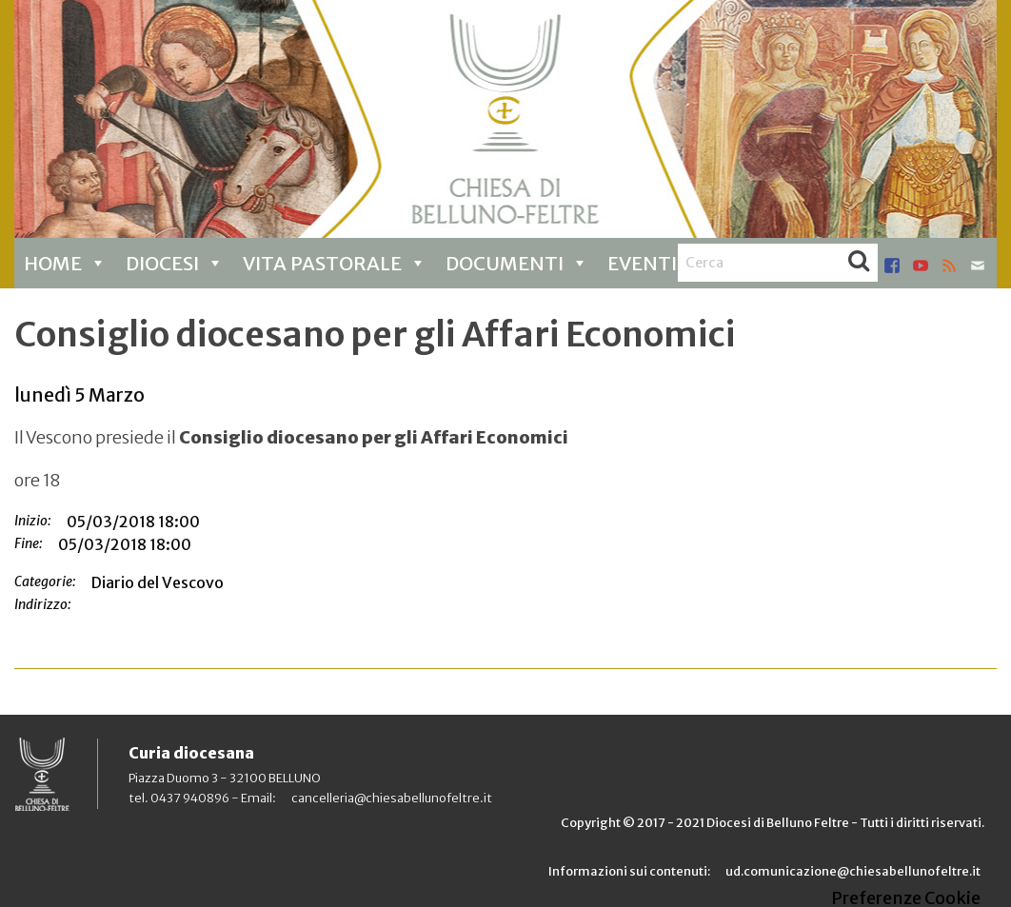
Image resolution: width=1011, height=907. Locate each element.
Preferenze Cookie (906, 898)
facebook (892, 265)
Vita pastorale (334, 263)
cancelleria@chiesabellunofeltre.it (391, 797)
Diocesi (175, 263)
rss (949, 265)
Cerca (859, 263)
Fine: (28, 543)
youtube (920, 265)
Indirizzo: (42, 604)
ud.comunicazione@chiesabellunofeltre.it (853, 870)
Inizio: (32, 520)
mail (977, 265)
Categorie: (45, 581)
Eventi (654, 263)
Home (65, 263)
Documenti (517, 263)
